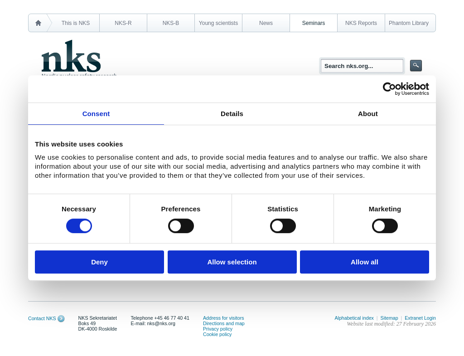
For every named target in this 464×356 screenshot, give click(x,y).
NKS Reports (361, 23)
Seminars (313, 23)
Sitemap (389, 318)
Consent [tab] (96, 113)
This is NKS (76, 23)
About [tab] (368, 113)
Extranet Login (420, 318)
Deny (99, 262)
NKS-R (123, 23)
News (266, 23)
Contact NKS (42, 318)
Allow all (364, 262)
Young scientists (218, 23)
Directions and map (224, 323)
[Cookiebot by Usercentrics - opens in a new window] (389, 89)
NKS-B (171, 23)
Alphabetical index (354, 318)
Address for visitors (223, 318)
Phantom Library (409, 23)
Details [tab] (232, 113)
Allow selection (231, 262)
